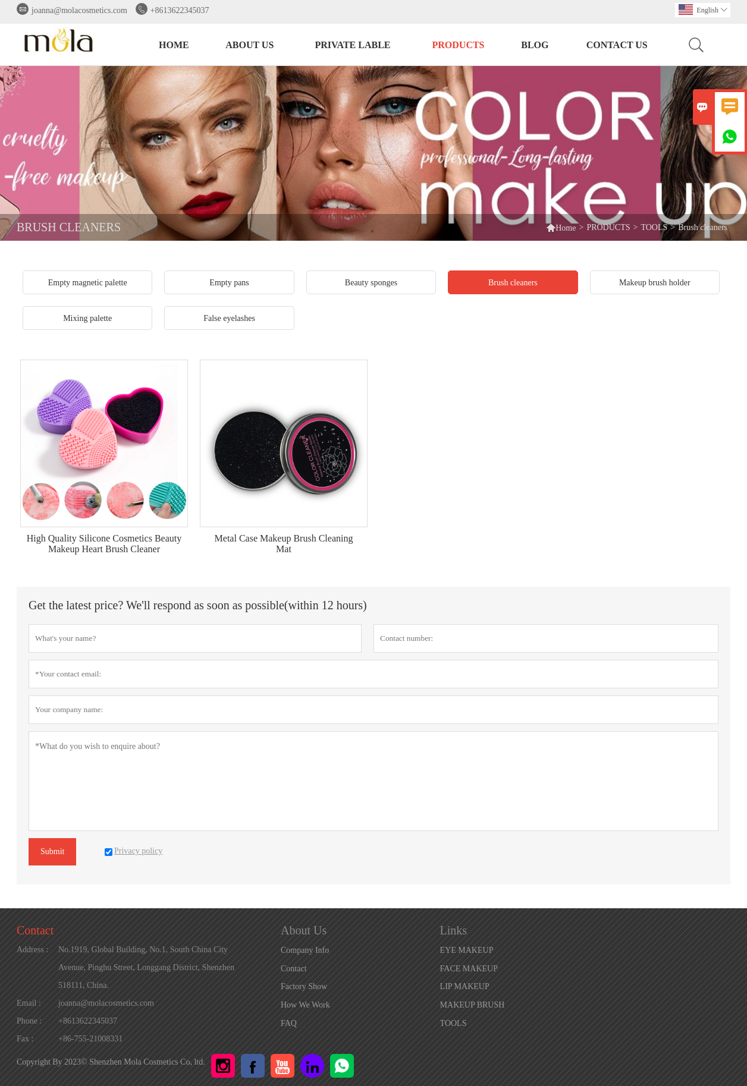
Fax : (25, 1038)
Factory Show (304, 986)
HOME (174, 45)
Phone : (29, 1020)
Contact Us (617, 45)
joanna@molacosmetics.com (79, 10)
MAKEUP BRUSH (472, 1004)
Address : (32, 949)
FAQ (289, 1023)
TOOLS (654, 227)
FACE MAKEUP (469, 968)
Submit (52, 851)
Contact (35, 930)
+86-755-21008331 (90, 1038)
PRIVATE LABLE (353, 45)
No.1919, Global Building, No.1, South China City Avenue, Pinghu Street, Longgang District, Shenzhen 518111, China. (146, 967)
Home (561, 227)
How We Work (305, 1004)
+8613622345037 (179, 10)
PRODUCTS (458, 45)
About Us (249, 45)
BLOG (534, 45)
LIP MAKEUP (464, 986)
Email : (29, 1003)
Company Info (305, 950)
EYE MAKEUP (467, 950)
